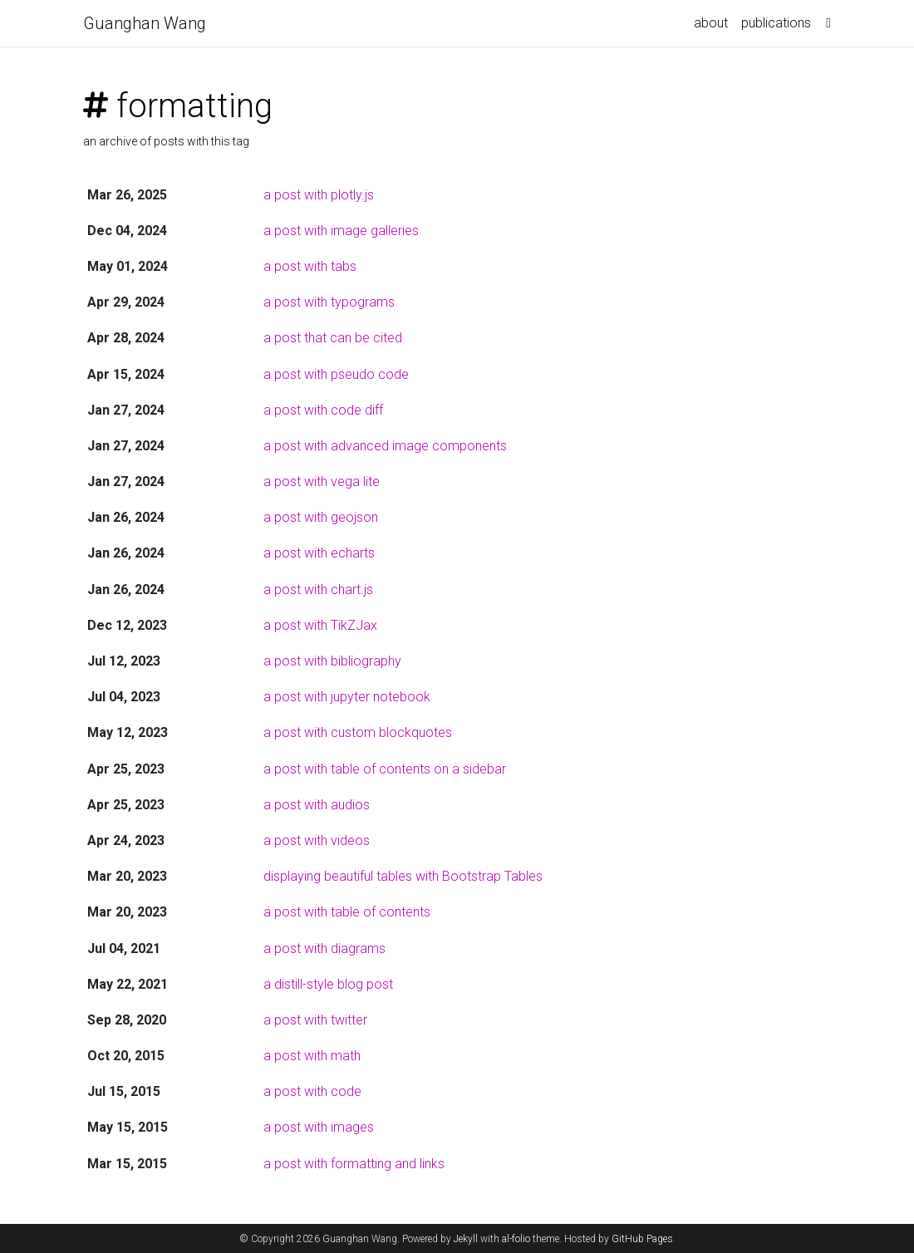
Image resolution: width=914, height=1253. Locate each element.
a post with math (312, 1056)
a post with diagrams (324, 948)
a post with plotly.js (318, 195)
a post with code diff (323, 410)
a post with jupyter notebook (346, 697)
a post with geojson (320, 517)
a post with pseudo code (336, 374)
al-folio (516, 1239)
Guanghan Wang (144, 23)
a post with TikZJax (320, 625)
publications (776, 23)
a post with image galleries (341, 230)
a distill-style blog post (328, 984)
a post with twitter (315, 1020)
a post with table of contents (346, 912)
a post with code (312, 1091)
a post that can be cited (332, 338)
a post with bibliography (332, 661)
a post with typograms (329, 302)
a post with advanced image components (385, 446)
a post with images (318, 1127)
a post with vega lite (321, 481)
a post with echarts (319, 553)
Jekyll (466, 1239)
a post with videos (316, 840)
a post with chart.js (318, 589)
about (711, 23)
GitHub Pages (642, 1239)
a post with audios (316, 805)
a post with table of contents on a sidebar (384, 769)
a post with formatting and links (354, 1164)
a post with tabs (309, 266)
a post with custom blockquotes (357, 732)
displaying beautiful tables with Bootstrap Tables (403, 876)
